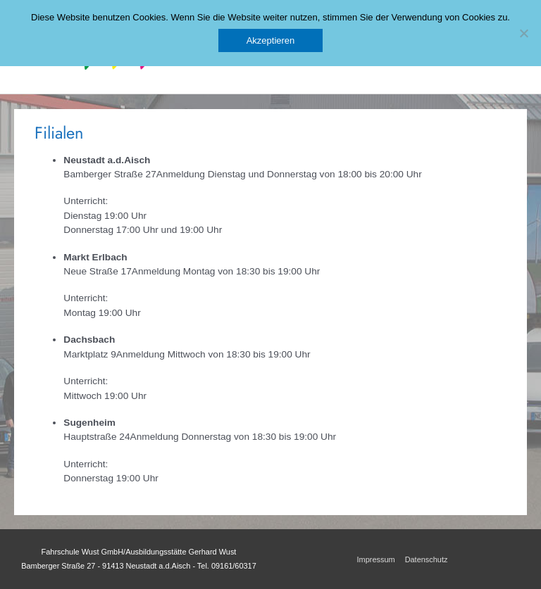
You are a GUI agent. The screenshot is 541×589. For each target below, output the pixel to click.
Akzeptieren (271, 40)
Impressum (376, 559)
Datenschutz (426, 559)
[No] (523, 33)
